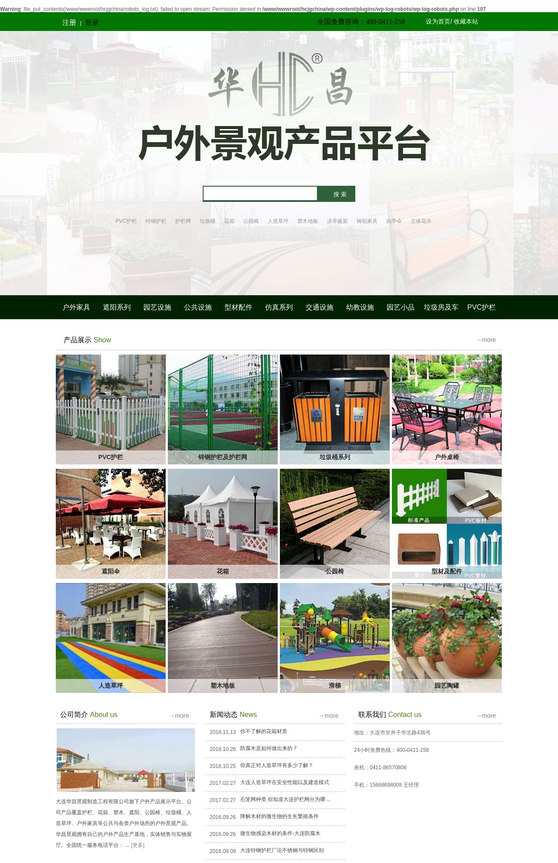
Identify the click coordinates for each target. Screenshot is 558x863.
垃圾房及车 (441, 307)
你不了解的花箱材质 (263, 731)
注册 (69, 22)
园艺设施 (157, 307)
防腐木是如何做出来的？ (269, 748)
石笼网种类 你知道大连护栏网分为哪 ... (285, 799)
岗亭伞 (394, 221)
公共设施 (198, 307)
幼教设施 (360, 307)
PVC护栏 (126, 221)
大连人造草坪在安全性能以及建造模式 (284, 782)
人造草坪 (278, 221)
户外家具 (76, 307)
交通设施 (319, 307)
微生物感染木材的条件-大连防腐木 (280, 833)
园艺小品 (401, 307)
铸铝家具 (367, 221)
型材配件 (238, 307)
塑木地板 (307, 221)
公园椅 (251, 221)
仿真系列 (279, 307)
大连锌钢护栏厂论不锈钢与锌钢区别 (282, 850)
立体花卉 (421, 221)
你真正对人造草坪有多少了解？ (276, 765)
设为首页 (438, 21)
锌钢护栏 (156, 221)
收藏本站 (466, 21)
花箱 (229, 221)
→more (486, 339)
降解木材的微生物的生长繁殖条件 (279, 816)
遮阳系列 (117, 307)
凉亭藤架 (337, 221)
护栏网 (183, 221)
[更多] (138, 845)
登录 (92, 22)
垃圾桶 (207, 221)
